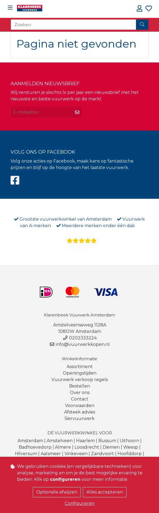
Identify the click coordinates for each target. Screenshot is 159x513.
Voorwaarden (79, 405)
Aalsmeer (51, 453)
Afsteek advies (79, 412)
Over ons (79, 392)
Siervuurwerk (79, 418)
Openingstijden (79, 373)
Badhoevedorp (35, 447)
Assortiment (80, 366)
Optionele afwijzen (56, 492)
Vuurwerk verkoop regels (79, 379)
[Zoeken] (73, 24)
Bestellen (79, 386)
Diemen (111, 447)
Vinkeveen (75, 453)
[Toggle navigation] (10, 8)
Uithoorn (129, 440)
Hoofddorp (130, 453)
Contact (79, 399)
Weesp (130, 447)
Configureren (80, 503)
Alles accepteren (104, 492)
